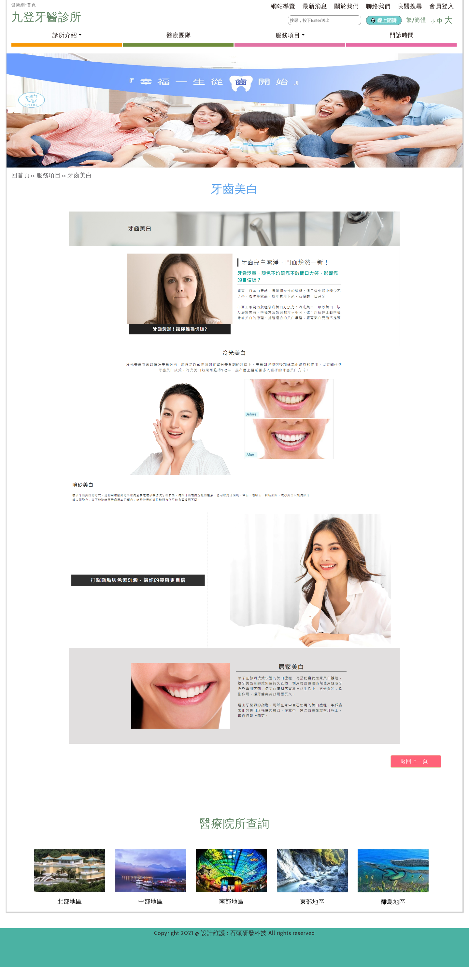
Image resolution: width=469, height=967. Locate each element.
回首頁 (20, 175)
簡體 (420, 20)
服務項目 (48, 175)
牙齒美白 (79, 175)
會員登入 (442, 6)
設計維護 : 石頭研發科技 (234, 933)
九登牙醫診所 (47, 17)
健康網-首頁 (23, 4)
